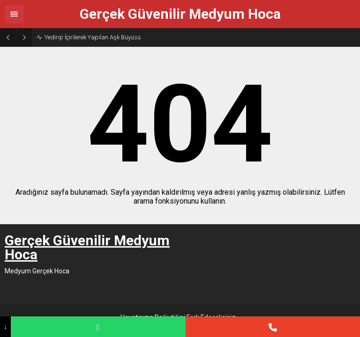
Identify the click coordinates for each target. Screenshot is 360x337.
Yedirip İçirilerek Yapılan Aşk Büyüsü (93, 37)
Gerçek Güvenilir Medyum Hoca (180, 14)
